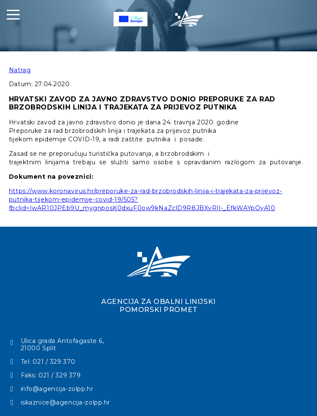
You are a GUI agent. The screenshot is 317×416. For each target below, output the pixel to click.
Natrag (20, 70)
